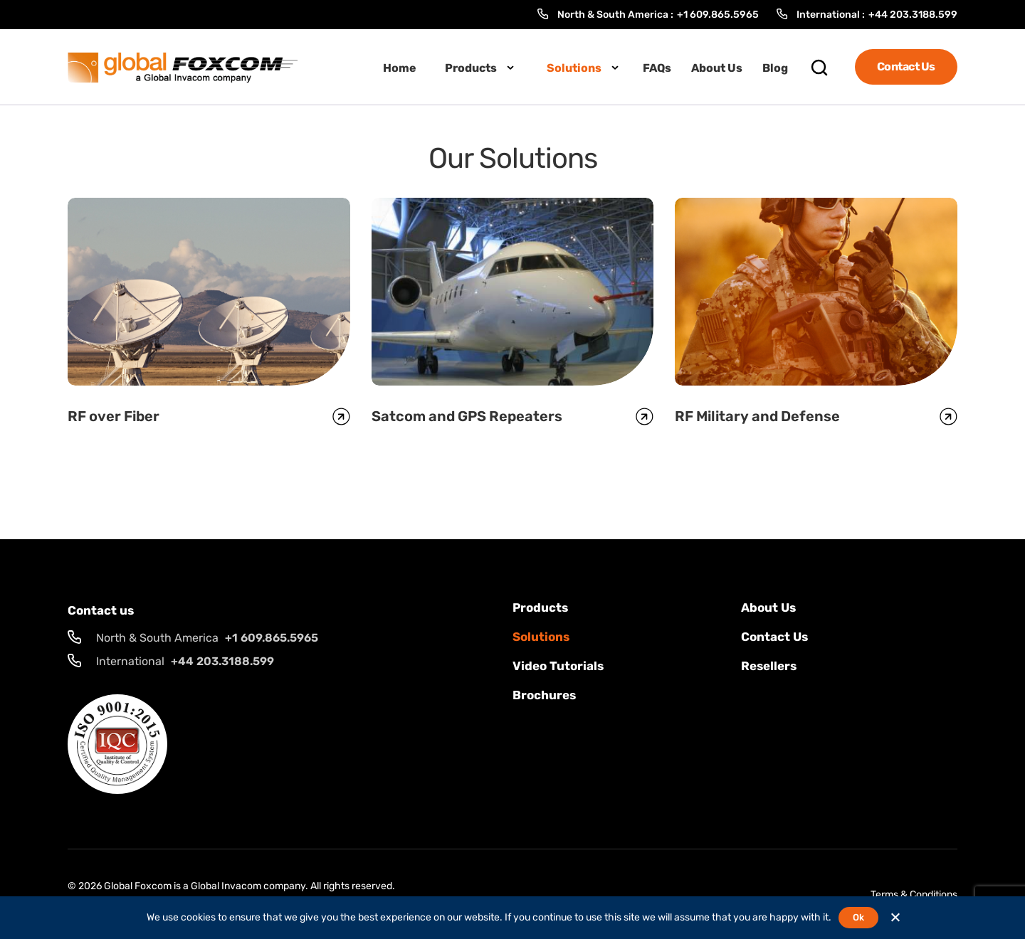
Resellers (769, 666)
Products (471, 68)
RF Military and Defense (757, 416)
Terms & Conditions (914, 894)
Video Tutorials (558, 666)
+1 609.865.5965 (718, 15)
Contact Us (906, 66)
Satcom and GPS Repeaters (467, 416)
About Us (716, 68)
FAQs (657, 68)
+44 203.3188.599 (912, 15)
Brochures (544, 695)
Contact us (774, 637)
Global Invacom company (248, 886)
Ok (858, 917)
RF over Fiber (113, 416)
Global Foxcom (138, 886)
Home (399, 68)
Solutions (574, 68)
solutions (540, 637)
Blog (775, 68)
